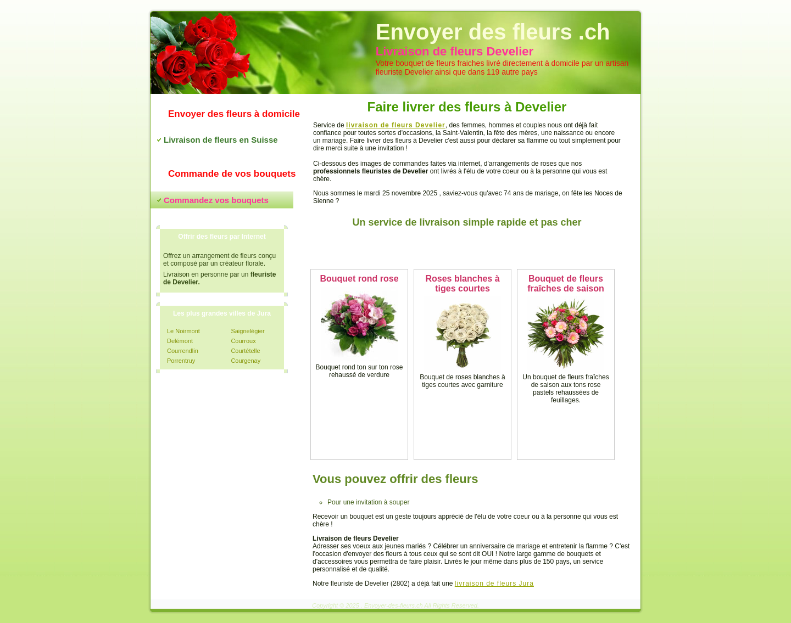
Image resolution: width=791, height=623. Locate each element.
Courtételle (245, 350)
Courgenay (245, 360)
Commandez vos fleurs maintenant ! (467, 248)
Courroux (243, 341)
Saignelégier (247, 331)
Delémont (180, 341)
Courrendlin (182, 350)
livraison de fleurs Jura (494, 583)
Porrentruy (181, 360)
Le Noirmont (183, 331)
